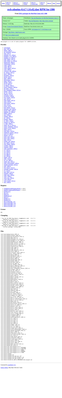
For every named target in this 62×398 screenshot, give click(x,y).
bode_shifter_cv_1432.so (10, 61)
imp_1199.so (7, 115)
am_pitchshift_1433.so (10, 52)
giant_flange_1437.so (9, 100)
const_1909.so (7, 70)
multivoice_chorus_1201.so (11, 133)
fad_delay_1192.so (9, 89)
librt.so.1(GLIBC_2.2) (10, 206)
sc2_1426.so (7, 152)
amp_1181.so (7, 54)
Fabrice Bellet (4, 396)
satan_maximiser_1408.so (10, 149)
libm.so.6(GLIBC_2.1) (10, 205)
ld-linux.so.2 (7, 191)
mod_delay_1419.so (9, 131)
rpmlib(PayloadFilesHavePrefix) (12, 189)
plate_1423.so (7, 140)
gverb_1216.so (8, 106)
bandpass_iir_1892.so (9, 58)
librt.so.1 (6, 197)
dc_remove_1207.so (9, 73)
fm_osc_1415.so (8, 93)
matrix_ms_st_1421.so (10, 125)
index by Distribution (16, 3)
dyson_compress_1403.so (10, 87)
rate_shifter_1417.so (9, 143)
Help (54, 3)
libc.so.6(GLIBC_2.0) (9, 202)
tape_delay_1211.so (9, 172)
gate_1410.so (7, 99)
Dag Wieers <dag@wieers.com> (16, 32)
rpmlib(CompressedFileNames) (12, 190)
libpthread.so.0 (8, 196)
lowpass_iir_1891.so (9, 122)
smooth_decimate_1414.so (11, 165)
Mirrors (49, 3)
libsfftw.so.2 (7, 199)
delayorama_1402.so (9, 80)
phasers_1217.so (8, 135)
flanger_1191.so (8, 92)
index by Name (42, 3)
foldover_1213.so (8, 94)
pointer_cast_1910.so (9, 141)
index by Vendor (25, 3)
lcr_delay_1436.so (8, 121)
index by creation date (34, 3)
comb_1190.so (7, 65)
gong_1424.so (7, 102)
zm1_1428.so (7, 182)
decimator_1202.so (9, 75)
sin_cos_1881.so (8, 160)
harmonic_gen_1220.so (10, 109)
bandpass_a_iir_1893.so (10, 56)
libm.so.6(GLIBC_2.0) (10, 203)
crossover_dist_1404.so (10, 71)
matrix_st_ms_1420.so (10, 128)
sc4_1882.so (7, 154)
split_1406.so (7, 166)
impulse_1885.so (8, 116)
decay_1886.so (8, 74)
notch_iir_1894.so (8, 134)
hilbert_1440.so (8, 114)
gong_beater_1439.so (9, 103)
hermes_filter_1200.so (10, 111)
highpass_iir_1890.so (9, 112)
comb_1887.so (7, 67)
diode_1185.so (7, 81)
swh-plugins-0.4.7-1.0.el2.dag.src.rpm (41, 29)
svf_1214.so (7, 171)
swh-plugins (7, 48)
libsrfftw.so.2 (7, 200)
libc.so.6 (6, 193)
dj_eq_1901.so (7, 84)
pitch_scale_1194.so (9, 138)
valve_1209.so (7, 176)
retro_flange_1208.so (9, 144)
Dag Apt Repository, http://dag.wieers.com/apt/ (41, 21)
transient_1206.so (8, 173)
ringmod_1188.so (8, 147)
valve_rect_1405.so (9, 178)
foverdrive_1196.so (9, 96)
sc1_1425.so (7, 150)
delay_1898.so (7, 78)
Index (3, 3)
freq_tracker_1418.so (9, 97)
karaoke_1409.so (8, 119)
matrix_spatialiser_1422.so (11, 127)
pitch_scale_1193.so (9, 137)
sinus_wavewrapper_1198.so (11, 163)
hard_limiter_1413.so (9, 108)
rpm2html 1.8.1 (12, 393)
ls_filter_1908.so (8, 124)
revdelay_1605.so (8, 146)
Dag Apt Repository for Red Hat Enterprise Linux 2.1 (45, 18)
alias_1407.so (7, 49)
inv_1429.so (7, 118)
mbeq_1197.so (7, 130)
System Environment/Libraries (15, 26)
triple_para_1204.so (9, 175)
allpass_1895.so (8, 51)
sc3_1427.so (7, 153)
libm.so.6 (6, 194)
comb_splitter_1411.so (10, 68)
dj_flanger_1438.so (9, 86)
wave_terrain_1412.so (9, 181)
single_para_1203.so (9, 162)
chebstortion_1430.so (9, 64)
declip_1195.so (8, 77)
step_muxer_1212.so (9, 168)
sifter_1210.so (7, 159)
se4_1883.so (7, 156)
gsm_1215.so (7, 105)
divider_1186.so (8, 83)
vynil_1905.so (7, 179)
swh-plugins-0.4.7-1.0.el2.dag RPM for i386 (31, 9)
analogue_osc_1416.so (10, 55)
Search (58, 3)
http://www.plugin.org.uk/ (12, 35)
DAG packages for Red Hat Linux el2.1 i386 (33, 13)
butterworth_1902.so (9, 62)
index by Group (8, 3)
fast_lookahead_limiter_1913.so (12, 90)
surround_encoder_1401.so (11, 169)
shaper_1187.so (8, 157)
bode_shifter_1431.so (9, 59)
